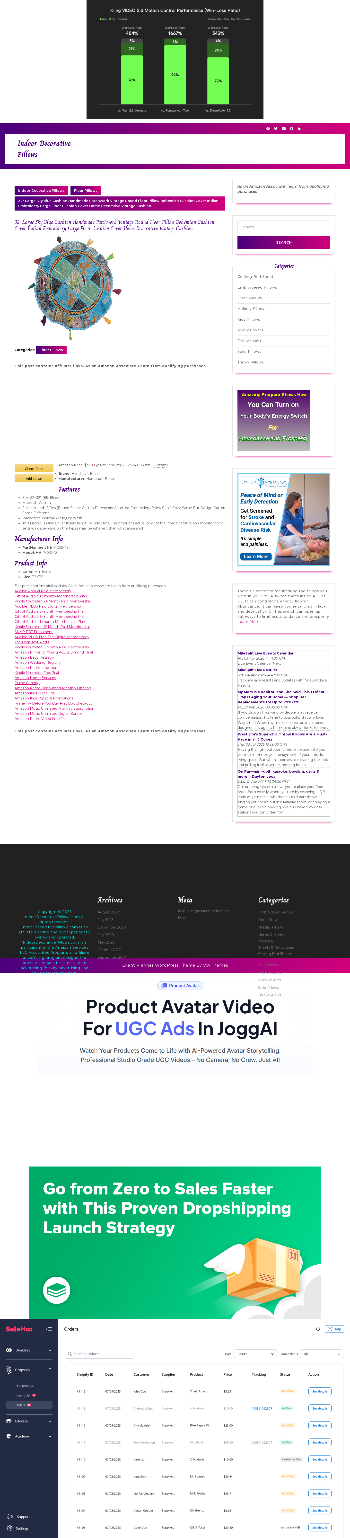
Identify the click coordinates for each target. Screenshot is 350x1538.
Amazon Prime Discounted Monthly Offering (53, 688)
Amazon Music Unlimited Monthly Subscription (54, 708)
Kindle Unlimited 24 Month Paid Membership (53, 601)
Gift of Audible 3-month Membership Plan (50, 611)
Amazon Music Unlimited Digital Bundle (48, 713)
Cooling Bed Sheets (256, 276)
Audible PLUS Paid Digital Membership (48, 606)
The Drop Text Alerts (32, 642)
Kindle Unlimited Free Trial (37, 673)
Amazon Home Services (35, 678)
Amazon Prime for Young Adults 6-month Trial (54, 652)
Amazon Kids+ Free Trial (35, 693)
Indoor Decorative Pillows (41, 190)
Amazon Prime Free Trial (36, 667)
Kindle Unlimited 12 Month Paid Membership (52, 627)
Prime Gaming (27, 683)
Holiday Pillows (251, 309)
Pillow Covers (250, 330)
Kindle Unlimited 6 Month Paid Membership (52, 647)
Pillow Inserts (250, 341)
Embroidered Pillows (257, 287)
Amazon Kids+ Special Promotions (44, 698)
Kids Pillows (248, 319)
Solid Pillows (249, 351)
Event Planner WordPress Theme (159, 965)
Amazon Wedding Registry (38, 662)
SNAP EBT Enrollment (34, 632)
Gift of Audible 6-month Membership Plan (50, 616)
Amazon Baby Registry (34, 657)
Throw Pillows (250, 362)
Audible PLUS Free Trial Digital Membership (52, 637)
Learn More (248, 621)
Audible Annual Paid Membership (43, 591)
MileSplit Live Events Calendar (266, 653)
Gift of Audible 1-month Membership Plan (50, 621)
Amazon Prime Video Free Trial (41, 718)
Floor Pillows (85, 190)
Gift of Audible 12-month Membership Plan (51, 596)
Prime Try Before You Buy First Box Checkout (53, 703)
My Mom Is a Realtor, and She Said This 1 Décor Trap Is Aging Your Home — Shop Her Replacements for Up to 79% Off (281, 697)
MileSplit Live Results (257, 670)
